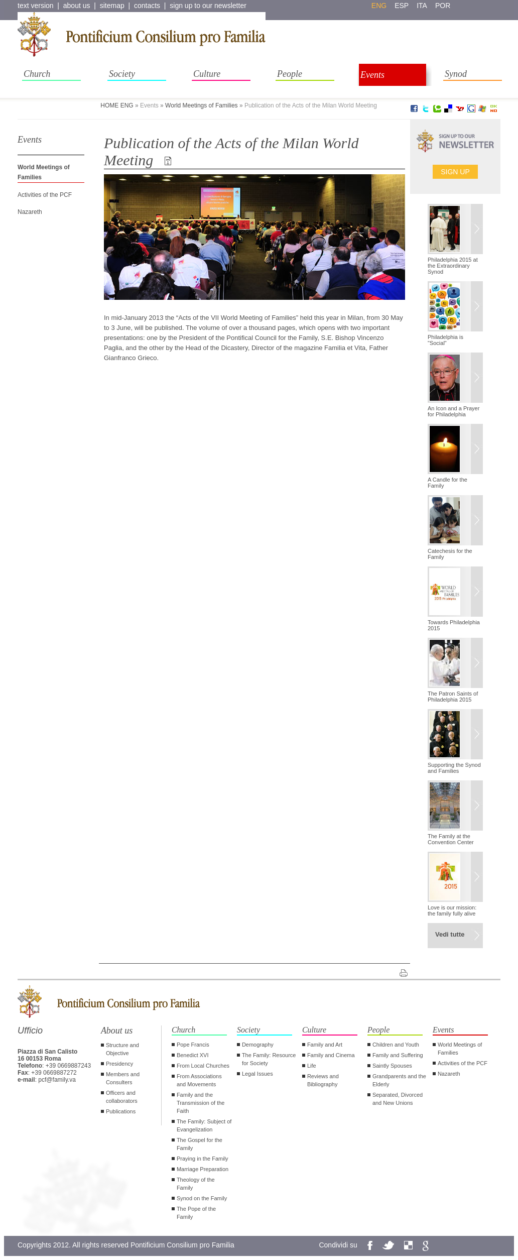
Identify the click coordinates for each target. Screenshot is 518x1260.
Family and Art (324, 1045)
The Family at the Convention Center (451, 839)
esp (402, 6)
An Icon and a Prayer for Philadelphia (453, 411)
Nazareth (30, 211)
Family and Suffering (397, 1055)
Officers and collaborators (122, 1097)
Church (37, 74)
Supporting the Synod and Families (454, 768)
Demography (258, 1045)
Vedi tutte (450, 934)
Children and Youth (395, 1045)
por (442, 6)
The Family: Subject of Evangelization (204, 1125)
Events (372, 75)
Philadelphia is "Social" (445, 340)
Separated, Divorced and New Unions (397, 1099)
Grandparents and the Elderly (399, 1080)
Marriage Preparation (202, 1169)
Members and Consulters (123, 1078)
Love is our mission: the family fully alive (452, 910)
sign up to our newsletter (208, 6)
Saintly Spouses (392, 1066)
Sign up (455, 172)
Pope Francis (193, 1045)
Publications (121, 1111)
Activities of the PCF (45, 194)
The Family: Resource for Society (269, 1059)
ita (422, 6)
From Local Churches (203, 1066)
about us (76, 6)
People (289, 74)
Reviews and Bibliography (323, 1080)
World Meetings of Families (201, 105)
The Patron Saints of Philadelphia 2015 (453, 697)
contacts (147, 6)
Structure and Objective (122, 1049)
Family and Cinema (331, 1055)
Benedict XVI (193, 1055)
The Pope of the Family (196, 1213)
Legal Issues (257, 1074)
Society (122, 74)
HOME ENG (116, 105)
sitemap (112, 6)
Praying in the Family (202, 1159)
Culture (206, 74)
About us (117, 1030)
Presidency (119, 1064)
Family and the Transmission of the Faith (201, 1103)
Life (311, 1066)
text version (36, 6)
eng (378, 6)
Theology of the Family (196, 1184)
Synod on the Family (202, 1198)
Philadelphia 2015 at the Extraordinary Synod (453, 266)
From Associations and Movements (199, 1080)
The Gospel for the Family (199, 1144)
